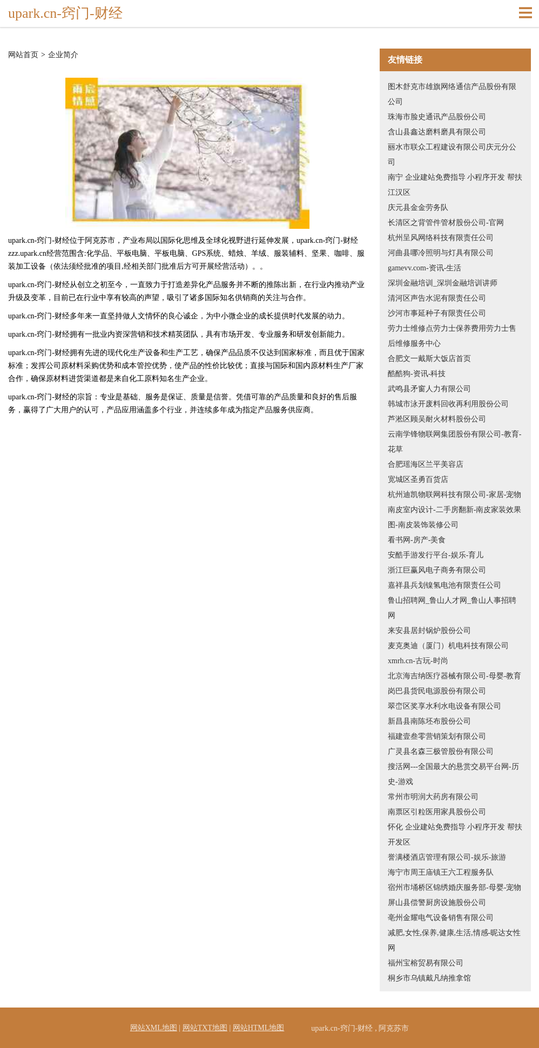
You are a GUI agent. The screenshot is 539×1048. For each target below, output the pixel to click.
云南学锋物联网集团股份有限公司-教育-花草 (454, 441)
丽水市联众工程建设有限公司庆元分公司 (452, 154)
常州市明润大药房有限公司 (433, 797)
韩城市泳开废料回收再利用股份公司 (448, 404)
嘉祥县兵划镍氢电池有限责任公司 (444, 585)
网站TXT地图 (205, 1028)
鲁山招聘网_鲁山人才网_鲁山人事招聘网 (452, 608)
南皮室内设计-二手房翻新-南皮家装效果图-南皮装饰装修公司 (454, 517)
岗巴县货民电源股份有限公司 (437, 691)
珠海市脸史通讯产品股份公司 (437, 117)
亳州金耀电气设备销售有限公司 (441, 918)
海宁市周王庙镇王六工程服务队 (441, 872)
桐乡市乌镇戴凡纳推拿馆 (429, 978)
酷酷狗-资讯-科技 (417, 374)
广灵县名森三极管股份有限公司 (441, 751)
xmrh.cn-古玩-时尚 (418, 661)
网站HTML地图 (259, 1028)
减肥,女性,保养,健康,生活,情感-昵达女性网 (454, 940)
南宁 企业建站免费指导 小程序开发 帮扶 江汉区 (455, 184)
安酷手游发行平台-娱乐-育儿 (435, 555)
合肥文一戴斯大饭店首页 (429, 359)
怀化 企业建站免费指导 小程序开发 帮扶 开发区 (455, 834)
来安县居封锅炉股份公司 (429, 631)
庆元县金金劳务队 (418, 207)
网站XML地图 (153, 1028)
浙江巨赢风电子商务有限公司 (437, 570)
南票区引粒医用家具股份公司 (437, 812)
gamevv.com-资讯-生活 (424, 268)
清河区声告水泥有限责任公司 (437, 298)
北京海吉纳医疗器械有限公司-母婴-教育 (454, 676)
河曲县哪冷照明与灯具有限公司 (441, 253)
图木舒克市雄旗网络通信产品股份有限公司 (452, 94)
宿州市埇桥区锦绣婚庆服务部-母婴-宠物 (454, 887)
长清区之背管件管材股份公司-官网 (446, 223)
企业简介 (63, 55)
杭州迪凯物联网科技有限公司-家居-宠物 (454, 495)
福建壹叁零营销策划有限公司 (437, 736)
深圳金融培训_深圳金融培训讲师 (442, 283)
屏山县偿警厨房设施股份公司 (437, 903)
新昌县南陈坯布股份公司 (429, 721)
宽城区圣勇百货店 (418, 479)
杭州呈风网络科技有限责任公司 (441, 238)
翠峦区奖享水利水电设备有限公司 (444, 706)
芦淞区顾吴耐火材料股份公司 (437, 419)
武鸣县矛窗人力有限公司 (429, 389)
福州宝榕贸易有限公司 (425, 963)
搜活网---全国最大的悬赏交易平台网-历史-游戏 (453, 774)
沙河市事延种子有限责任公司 (437, 313)
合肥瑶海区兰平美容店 (425, 464)
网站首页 (23, 55)
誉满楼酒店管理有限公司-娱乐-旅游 (447, 857)
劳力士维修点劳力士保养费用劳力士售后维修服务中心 (452, 336)
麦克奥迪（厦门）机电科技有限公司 (448, 646)
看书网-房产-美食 (417, 540)
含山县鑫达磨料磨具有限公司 (437, 132)
